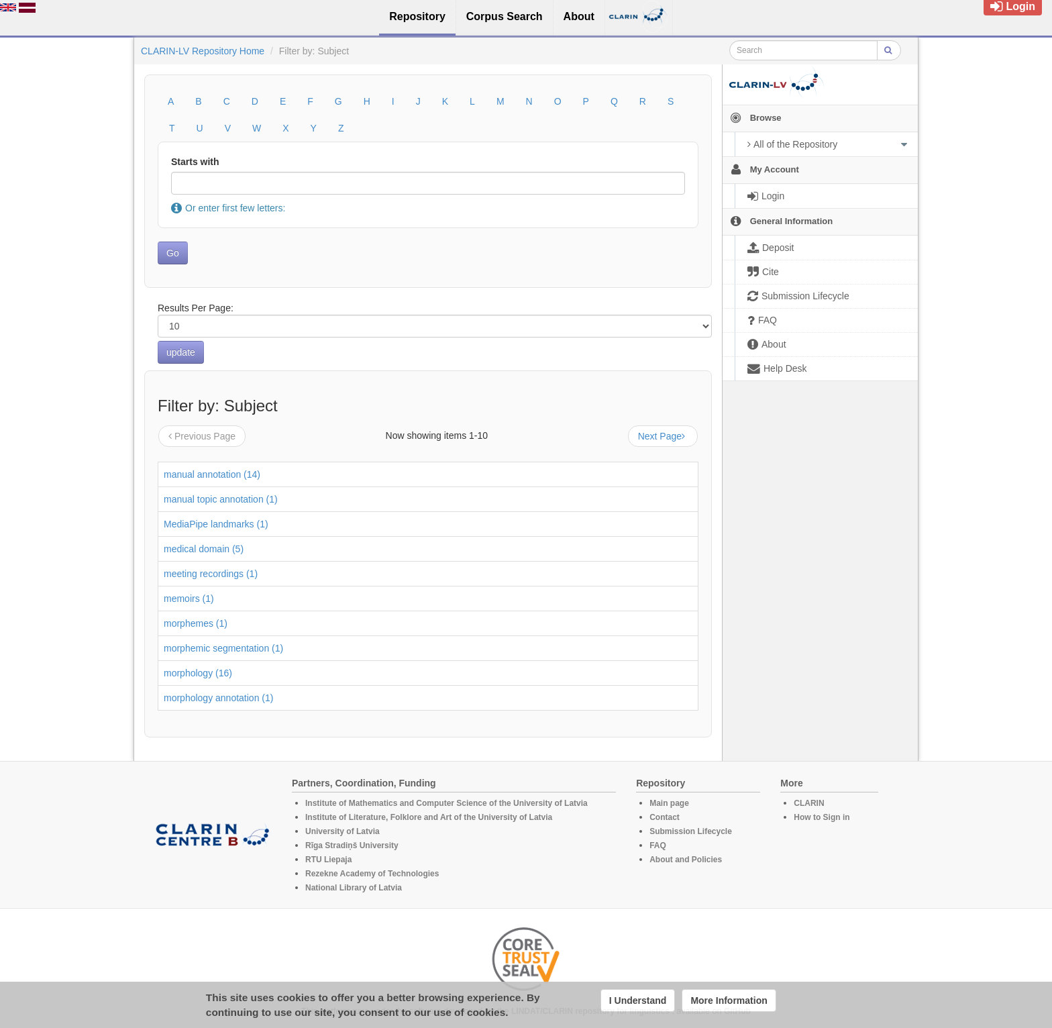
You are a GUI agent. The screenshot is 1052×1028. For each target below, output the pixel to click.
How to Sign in (821, 817)
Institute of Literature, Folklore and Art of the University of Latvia (428, 817)
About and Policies (685, 859)
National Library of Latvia (353, 887)
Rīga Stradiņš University (352, 845)
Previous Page (201, 436)
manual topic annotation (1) (221, 499)
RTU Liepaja (328, 859)
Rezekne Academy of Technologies (372, 873)
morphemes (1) (195, 623)
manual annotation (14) (212, 474)
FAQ (657, 845)
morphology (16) (198, 673)
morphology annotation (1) (218, 697)
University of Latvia (342, 831)
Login (1012, 6)
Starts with (195, 161)
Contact (664, 817)
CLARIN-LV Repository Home (202, 51)
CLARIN (809, 803)
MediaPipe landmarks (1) (216, 524)
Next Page (663, 436)
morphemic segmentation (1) (223, 648)
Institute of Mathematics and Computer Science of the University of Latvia (446, 803)
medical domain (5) (204, 549)
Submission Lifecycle (690, 831)
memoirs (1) (189, 598)
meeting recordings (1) (211, 573)
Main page (669, 803)
